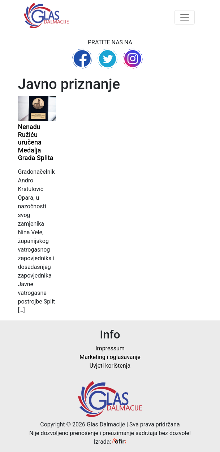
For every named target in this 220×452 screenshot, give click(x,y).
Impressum (110, 348)
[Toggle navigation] (184, 17)
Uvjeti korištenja (110, 365)
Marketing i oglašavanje (109, 357)
